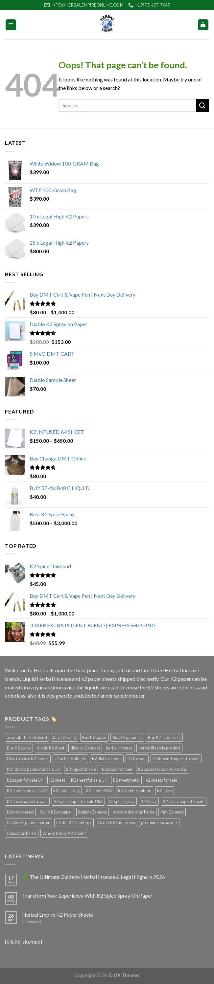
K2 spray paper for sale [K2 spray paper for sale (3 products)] (183, 801)
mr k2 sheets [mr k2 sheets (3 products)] (172, 812)
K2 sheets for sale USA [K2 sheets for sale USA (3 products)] (27, 790)
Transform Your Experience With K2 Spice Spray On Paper (87, 895)
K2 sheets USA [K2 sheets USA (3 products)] (99, 790)
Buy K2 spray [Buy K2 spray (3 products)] (19, 747)
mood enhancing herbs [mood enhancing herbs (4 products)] (134, 812)
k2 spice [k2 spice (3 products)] (164, 790)
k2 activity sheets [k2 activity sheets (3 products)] (70, 758)
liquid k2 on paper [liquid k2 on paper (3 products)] (56, 812)
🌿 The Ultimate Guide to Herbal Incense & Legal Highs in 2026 (93, 877)
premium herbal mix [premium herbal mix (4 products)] (159, 822)
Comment (31, 922)
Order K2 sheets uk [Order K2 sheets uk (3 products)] (74, 822)
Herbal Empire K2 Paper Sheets (57, 914)
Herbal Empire (51, 670)
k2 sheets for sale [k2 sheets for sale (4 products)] (161, 780)
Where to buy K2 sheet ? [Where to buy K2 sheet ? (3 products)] (64, 833)
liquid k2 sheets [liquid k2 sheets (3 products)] (92, 812)
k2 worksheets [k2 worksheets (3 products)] (20, 812)
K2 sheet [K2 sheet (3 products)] (57, 780)
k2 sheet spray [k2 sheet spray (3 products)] (66, 790)
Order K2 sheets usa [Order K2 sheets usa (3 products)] (116, 822)
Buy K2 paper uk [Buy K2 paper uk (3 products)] (127, 737)
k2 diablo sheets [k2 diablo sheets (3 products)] (107, 758)
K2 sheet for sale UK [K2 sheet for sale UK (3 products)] (89, 780)
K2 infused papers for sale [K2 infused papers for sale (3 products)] (176, 758)
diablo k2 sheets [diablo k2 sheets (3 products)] (85, 747)
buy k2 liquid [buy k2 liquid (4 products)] (64, 737)
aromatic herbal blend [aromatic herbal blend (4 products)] (27, 737)
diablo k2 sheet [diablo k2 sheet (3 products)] (50, 747)
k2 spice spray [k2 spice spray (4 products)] (122, 801)
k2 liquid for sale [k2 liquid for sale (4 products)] (81, 769)
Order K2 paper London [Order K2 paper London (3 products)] (28, 822)
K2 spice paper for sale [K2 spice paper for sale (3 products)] (27, 801)
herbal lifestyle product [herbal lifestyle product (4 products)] (159, 747)
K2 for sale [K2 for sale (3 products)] (137, 758)
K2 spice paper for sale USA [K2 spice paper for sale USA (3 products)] (78, 801)
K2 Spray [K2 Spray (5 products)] (149, 801)
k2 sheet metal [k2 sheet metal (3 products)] (126, 780)
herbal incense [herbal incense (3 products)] (119, 747)
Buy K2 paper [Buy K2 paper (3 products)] (94, 737)
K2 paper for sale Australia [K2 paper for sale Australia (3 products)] (162, 769)
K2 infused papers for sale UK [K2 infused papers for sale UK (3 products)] (33, 769)
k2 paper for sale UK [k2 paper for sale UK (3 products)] (25, 780)
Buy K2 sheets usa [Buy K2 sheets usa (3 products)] (164, 737)
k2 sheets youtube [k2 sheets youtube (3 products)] (134, 790)
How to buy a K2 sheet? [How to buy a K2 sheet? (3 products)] (28, 758)
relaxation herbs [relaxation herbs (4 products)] (21, 833)
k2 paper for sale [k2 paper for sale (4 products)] (117, 769)
